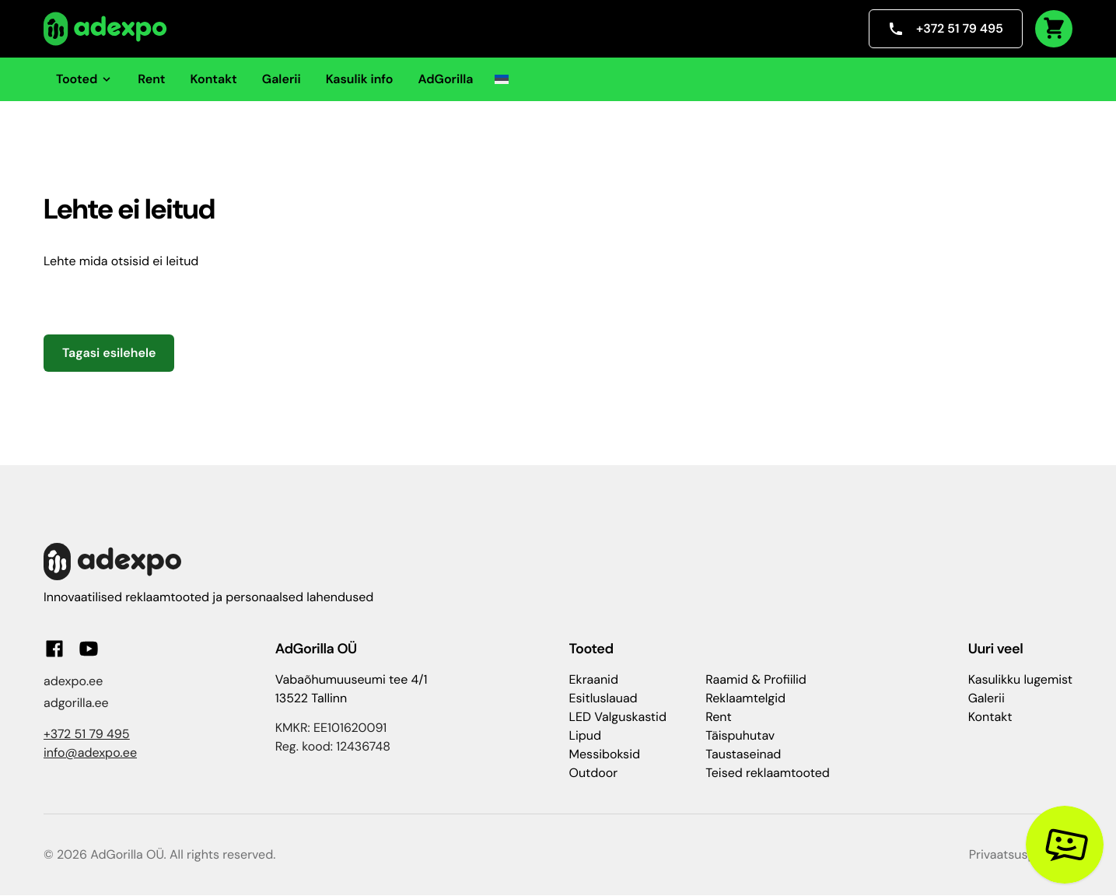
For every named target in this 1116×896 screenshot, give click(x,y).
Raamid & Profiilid (755, 679)
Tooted (84, 79)
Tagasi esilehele (109, 353)
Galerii (281, 79)
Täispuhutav (740, 735)
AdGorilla (445, 79)
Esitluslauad (603, 698)
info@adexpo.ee (90, 752)
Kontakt (214, 79)
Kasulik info (360, 79)
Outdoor (593, 773)
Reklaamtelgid (745, 698)
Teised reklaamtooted (767, 773)
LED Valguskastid (617, 717)
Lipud (585, 735)
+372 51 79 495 (945, 28)
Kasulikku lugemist (1020, 679)
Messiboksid (604, 754)
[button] (501, 79)
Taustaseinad (743, 754)
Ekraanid (593, 679)
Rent (151, 79)
